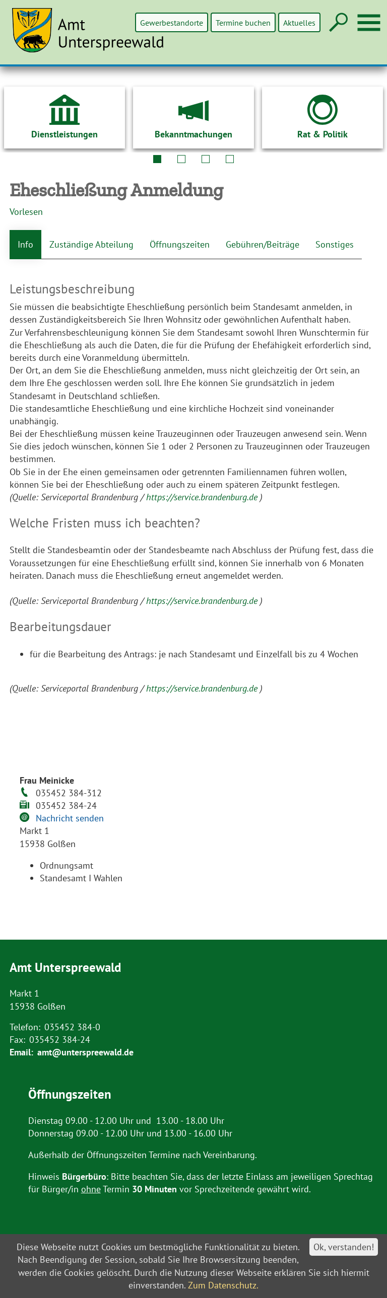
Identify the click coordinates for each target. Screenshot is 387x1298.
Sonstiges (334, 244)
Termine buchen (243, 22)
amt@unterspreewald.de (85, 1052)
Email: (21, 1052)
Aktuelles (299, 22)
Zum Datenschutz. (223, 1285)
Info (25, 244)
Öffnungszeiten (180, 244)
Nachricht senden (70, 818)
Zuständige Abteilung (91, 244)
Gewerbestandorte (172, 22)
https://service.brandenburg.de (203, 497)
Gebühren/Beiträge (262, 244)
